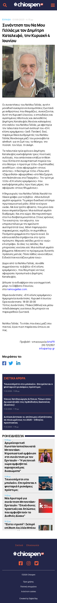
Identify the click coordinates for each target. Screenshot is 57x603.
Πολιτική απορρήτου (28, 587)
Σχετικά (19, 545)
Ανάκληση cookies (28, 591)
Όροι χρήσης (28, 582)
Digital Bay (33, 599)
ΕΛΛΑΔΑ (6, 19)
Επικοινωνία (32, 545)
